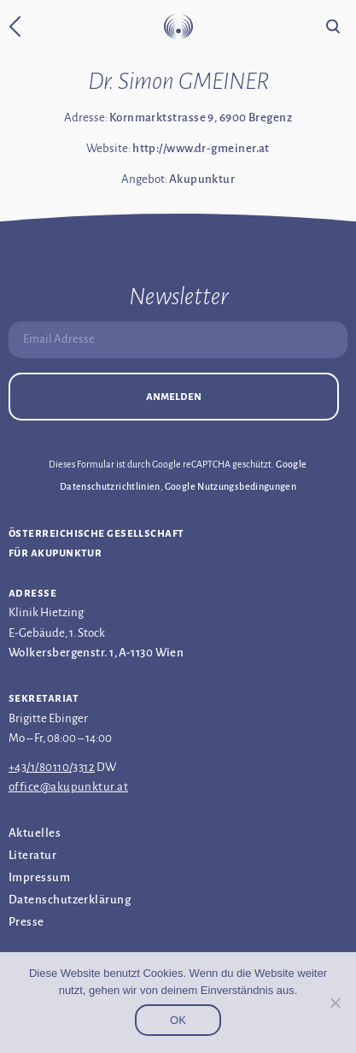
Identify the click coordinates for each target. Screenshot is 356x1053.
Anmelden (173, 396)
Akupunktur (202, 179)
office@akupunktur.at (68, 786)
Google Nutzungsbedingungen (230, 486)
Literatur (32, 855)
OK (178, 1020)
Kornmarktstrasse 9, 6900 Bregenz (200, 117)
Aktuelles (35, 833)
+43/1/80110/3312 (52, 767)
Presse (26, 921)
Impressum (39, 877)
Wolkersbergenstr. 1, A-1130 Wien (96, 652)
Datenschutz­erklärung (70, 899)
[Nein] (334, 1002)
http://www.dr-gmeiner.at (201, 148)
